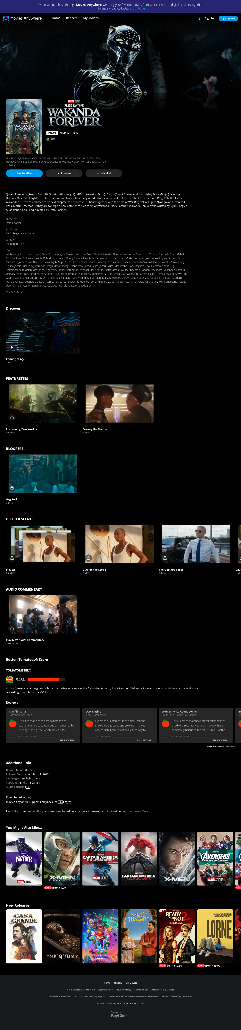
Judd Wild (51, 270)
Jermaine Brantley (67, 274)
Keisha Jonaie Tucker (18, 266)
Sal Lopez (152, 277)
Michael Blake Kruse (91, 270)
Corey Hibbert (98, 281)
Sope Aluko (64, 262)
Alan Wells (127, 274)
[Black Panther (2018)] (24, 859)
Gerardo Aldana (160, 266)
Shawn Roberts (97, 262)
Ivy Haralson (38, 266)
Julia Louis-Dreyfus (156, 258)
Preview (64, 173)
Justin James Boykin (116, 270)
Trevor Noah (80, 262)
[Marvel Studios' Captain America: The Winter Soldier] (100, 859)
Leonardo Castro (34, 281)
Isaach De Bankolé (94, 258)
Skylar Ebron (29, 277)
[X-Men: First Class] (62, 861)
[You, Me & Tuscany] (139, 936)
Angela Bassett (66, 254)
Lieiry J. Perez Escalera (161, 274)
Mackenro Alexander (163, 270)
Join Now (138, 8)
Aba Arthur (131, 281)
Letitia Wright (13, 254)
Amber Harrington (68, 270)
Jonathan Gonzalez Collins (47, 285)
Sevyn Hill (180, 274)
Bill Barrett (140, 274)
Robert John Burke (54, 258)
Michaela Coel (167, 254)
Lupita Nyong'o (31, 254)
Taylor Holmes (46, 277)
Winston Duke (84, 254)
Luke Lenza (113, 274)
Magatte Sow (142, 266)
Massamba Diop (124, 266)
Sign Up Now (228, 18)
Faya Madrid (79, 277)
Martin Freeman (135, 258)
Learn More (141, 811)
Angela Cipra (63, 277)
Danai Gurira (48, 254)
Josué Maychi (137, 277)
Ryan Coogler (13, 223)
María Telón (94, 277)
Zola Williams (114, 262)
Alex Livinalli (35, 258)
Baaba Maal (76, 266)
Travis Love (22, 274)
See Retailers (24, 173)
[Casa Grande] (24, 936)
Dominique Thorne (146, 254)
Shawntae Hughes (78, 281)
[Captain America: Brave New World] (139, 859)
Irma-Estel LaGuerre (171, 277)
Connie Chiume (115, 258)
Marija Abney (177, 262)
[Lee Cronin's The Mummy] (62, 936)
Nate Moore (28, 233)
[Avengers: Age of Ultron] (215, 859)
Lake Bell (21, 258)
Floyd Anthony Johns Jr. (43, 274)
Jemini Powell (160, 262)
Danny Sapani (74, 258)
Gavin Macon (13, 277)
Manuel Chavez (15, 281)
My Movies (91, 18)
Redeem (72, 18)
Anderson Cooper (139, 270)
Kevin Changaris (168, 281)
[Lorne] (215, 938)
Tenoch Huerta (102, 254)
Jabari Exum (91, 266)
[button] (43, 333)
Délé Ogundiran (148, 281)
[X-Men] (177, 859)
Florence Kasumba (123, 254)
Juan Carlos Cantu (56, 281)
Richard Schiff (176, 258)
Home (56, 18)
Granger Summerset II (92, 274)
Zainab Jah (51, 262)
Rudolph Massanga (33, 270)
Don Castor (24, 285)
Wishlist (104, 173)
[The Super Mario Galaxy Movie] (100, 936)
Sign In (209, 18)
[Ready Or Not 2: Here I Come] (177, 938)
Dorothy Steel (35, 262)
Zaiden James (116, 281)
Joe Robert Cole (15, 244)
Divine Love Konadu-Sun (77, 285)
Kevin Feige (12, 233)
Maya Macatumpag (57, 266)
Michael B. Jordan (16, 262)
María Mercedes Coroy (115, 277)
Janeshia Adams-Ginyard (138, 262)
